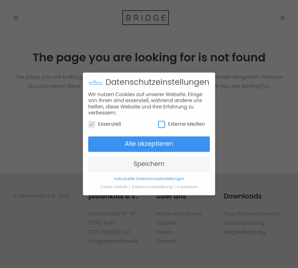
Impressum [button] (187, 185)
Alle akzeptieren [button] (149, 142)
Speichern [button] (149, 162)
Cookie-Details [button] (114, 185)
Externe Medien (181, 122)
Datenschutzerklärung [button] (153, 185)
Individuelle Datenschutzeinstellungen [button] (149, 177)
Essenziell (104, 122)
